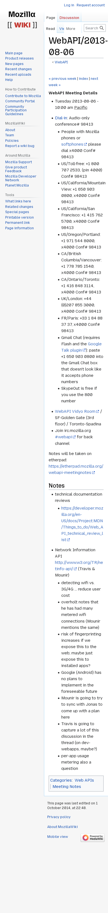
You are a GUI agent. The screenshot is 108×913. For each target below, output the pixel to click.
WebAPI (61, 62)
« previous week (62, 79)
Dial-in (61, 117)
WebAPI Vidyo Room (75, 411)
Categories (61, 780)
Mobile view (57, 837)
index (83, 79)
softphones (72, 144)
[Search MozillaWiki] (95, 28)
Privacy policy (59, 817)
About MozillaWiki (62, 827)
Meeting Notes (66, 786)
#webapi (63, 436)
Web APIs (84, 780)
